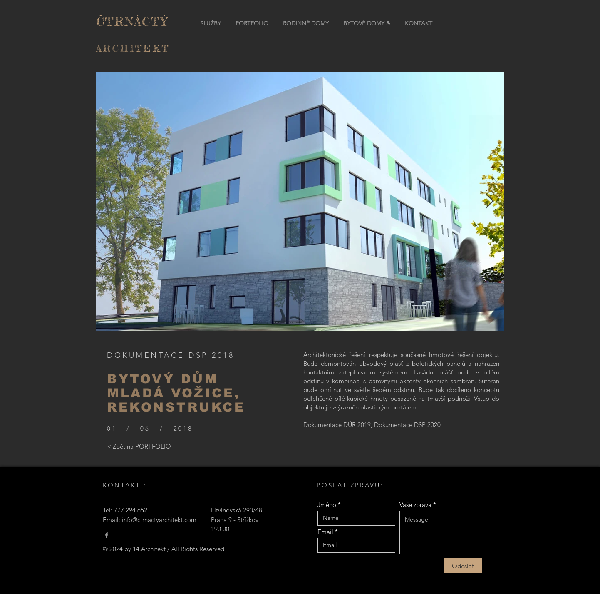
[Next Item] (489, 201)
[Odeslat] (463, 565)
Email (325, 532)
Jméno (326, 505)
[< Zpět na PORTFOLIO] (139, 446)
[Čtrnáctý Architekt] (106, 535)
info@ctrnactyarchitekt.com (159, 520)
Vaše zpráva (415, 505)
